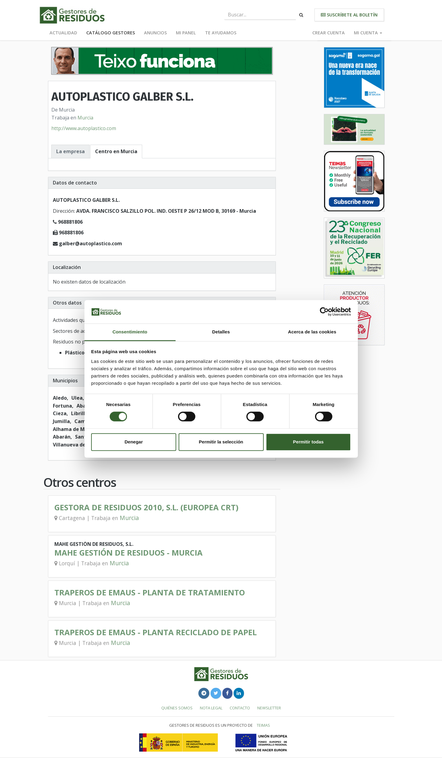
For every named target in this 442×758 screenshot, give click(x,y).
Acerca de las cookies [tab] (312, 331)
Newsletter (269, 708)
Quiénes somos (177, 708)
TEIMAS (263, 725)
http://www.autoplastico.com (83, 128)
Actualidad (63, 33)
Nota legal (211, 708)
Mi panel (186, 33)
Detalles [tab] (221, 331)
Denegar (134, 441)
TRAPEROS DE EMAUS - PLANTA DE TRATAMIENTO (149, 592)
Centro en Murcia (116, 151)
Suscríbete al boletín (349, 15)
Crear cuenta (328, 33)
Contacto (240, 708)
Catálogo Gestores (110, 33)
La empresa (70, 151)
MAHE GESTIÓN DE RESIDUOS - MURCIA (128, 552)
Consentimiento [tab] (129, 331)
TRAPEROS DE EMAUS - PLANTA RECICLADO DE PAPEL (155, 632)
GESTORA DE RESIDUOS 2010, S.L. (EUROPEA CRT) (146, 507)
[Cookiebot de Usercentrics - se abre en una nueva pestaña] (324, 311)
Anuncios (155, 33)
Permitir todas (308, 441)
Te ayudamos (220, 33)
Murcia (85, 117)
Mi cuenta (368, 33)
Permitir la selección (221, 441)
